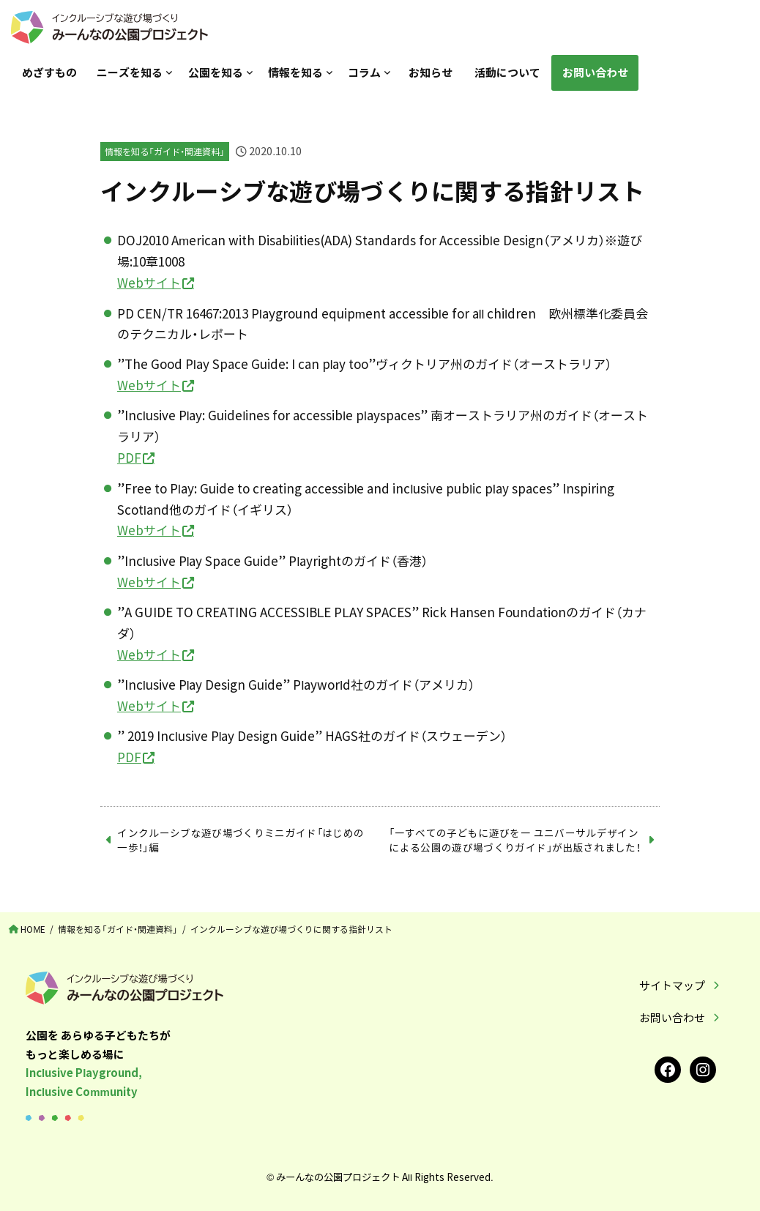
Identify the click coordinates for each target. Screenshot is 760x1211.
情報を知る (295, 72)
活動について (507, 72)
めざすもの (49, 72)
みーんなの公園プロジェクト (338, 1176)
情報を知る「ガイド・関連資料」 (165, 151)
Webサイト (149, 282)
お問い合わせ (595, 72)
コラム (364, 72)
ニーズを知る (130, 72)
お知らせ (430, 72)
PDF (129, 457)
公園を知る (215, 72)
